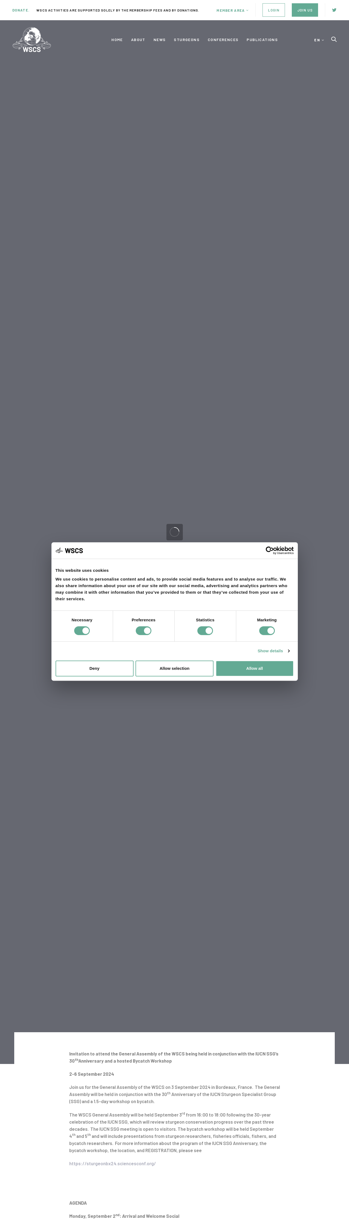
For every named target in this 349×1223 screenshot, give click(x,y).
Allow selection (174, 668)
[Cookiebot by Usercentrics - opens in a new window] (270, 550)
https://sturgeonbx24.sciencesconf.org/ (112, 1163)
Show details (270, 650)
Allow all (254, 668)
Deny (95, 668)
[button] (233, 10)
